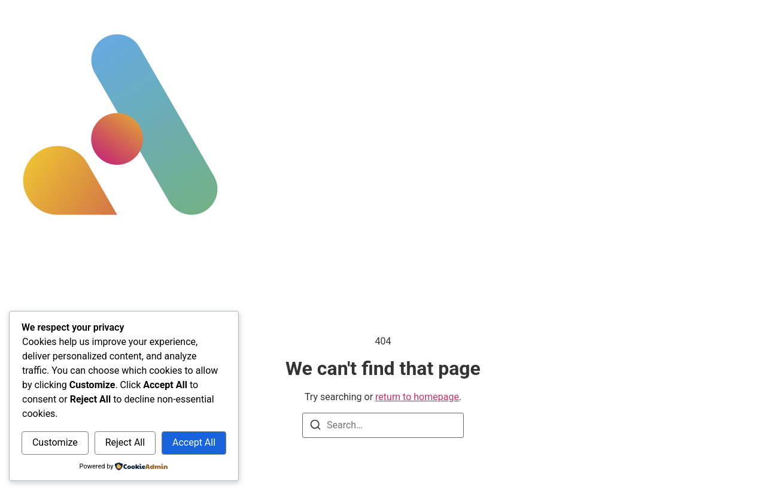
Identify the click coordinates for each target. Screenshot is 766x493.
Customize (55, 442)
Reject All (125, 442)
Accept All (193, 442)
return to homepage (417, 397)
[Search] (315, 427)
